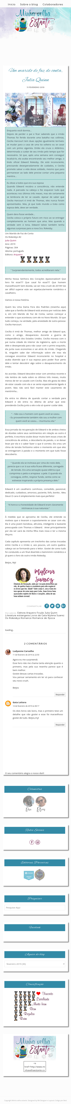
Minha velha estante (19, 1100)
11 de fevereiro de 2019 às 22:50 (26, 655)
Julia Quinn (10, 240)
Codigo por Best (61, 1100)
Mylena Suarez (55, 615)
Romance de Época (43, 618)
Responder (60, 694)
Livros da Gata (38, 615)
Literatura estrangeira (17, 615)
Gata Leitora (19, 702)
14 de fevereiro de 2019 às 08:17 (26, 706)
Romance (26, 618)
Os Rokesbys (12, 618)
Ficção (40, 613)
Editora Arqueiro (26, 613)
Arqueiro (18, 254)
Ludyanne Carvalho (23, 651)
